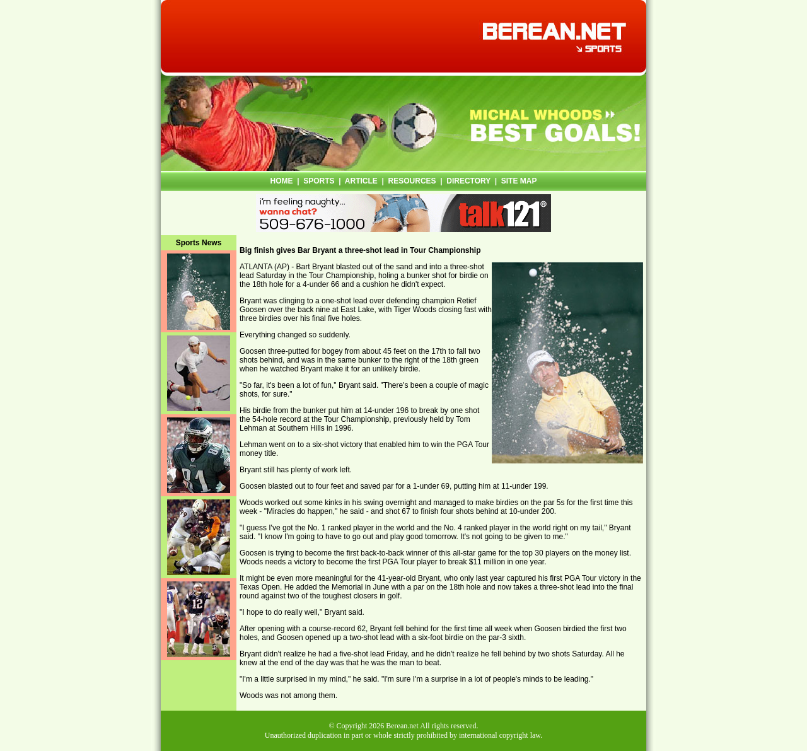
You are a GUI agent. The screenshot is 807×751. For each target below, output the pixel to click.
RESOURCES (412, 181)
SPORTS (318, 181)
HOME (281, 181)
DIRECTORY (468, 181)
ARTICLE (361, 181)
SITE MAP (519, 181)
